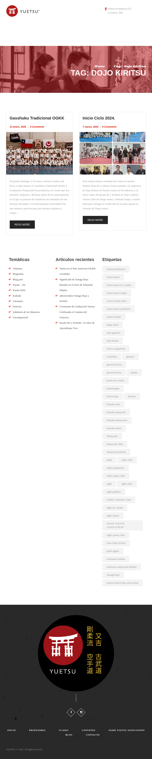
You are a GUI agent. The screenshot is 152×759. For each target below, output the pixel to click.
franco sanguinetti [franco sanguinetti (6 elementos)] (116, 347)
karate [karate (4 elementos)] (134, 371)
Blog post (18, 278)
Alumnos (17, 267)
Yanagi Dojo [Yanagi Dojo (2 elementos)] (113, 573)
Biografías (18, 272)
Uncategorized (20, 316)
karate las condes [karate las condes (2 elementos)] (115, 379)
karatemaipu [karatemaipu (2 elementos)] (113, 387)
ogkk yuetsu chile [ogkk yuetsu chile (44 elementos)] (116, 533)
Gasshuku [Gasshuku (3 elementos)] (112, 355)
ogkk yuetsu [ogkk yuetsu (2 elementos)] (113, 514)
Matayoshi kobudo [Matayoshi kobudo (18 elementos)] (116, 450)
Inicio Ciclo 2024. (100, 116)
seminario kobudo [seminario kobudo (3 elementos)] (116, 557)
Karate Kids (19, 288)
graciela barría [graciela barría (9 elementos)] (114, 371)
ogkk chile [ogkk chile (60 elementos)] (126, 482)
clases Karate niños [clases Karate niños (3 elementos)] (116, 299)
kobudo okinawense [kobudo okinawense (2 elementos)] (117, 418)
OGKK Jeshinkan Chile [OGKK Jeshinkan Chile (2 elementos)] (119, 498)
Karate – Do (19, 283)
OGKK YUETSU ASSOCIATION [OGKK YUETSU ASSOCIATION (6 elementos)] (116, 524)
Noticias (17, 305)
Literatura (18, 299)
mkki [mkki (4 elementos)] (109, 458)
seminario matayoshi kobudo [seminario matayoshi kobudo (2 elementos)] (121, 565)
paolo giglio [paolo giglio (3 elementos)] (113, 549)
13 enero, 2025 (18, 125)
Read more (23, 223)
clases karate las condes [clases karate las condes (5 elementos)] (119, 283)
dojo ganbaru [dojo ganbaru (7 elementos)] (113, 331)
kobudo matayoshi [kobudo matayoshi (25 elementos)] (116, 411)
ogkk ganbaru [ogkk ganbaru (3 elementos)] (114, 490)
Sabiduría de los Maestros (26, 310)
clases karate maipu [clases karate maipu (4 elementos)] (117, 291)
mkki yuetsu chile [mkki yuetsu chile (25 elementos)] (116, 474)
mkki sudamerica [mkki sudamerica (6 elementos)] (115, 466)
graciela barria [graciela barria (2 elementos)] (114, 363)
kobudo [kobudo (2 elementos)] (132, 395)
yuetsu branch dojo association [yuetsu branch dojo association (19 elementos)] (122, 581)
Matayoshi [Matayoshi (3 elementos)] (112, 434)
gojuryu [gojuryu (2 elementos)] (130, 355)
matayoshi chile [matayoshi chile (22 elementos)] (115, 442)
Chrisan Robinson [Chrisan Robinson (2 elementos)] (116, 267)
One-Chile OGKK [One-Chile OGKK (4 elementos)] (116, 541)
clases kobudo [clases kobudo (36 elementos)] (114, 315)
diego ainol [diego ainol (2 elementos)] (112, 323)
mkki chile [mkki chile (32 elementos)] (127, 458)
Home (99, 64)
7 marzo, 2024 (90, 125)
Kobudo (17, 294)
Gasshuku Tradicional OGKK (39, 116)
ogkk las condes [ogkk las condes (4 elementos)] (115, 506)
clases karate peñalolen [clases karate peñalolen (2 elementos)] (118, 307)
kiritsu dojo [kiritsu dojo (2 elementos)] (113, 395)
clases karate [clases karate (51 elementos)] (113, 275)
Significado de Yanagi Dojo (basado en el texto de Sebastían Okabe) (75, 284)
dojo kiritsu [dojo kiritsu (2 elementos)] (113, 339)
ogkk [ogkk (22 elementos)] (109, 482)
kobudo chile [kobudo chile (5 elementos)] (113, 403)
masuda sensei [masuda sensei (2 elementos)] (114, 426)
